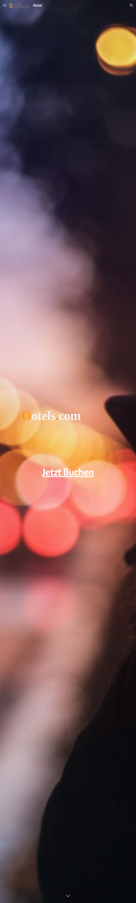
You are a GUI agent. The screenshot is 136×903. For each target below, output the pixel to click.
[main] (68, 451)
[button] (4, 5)
